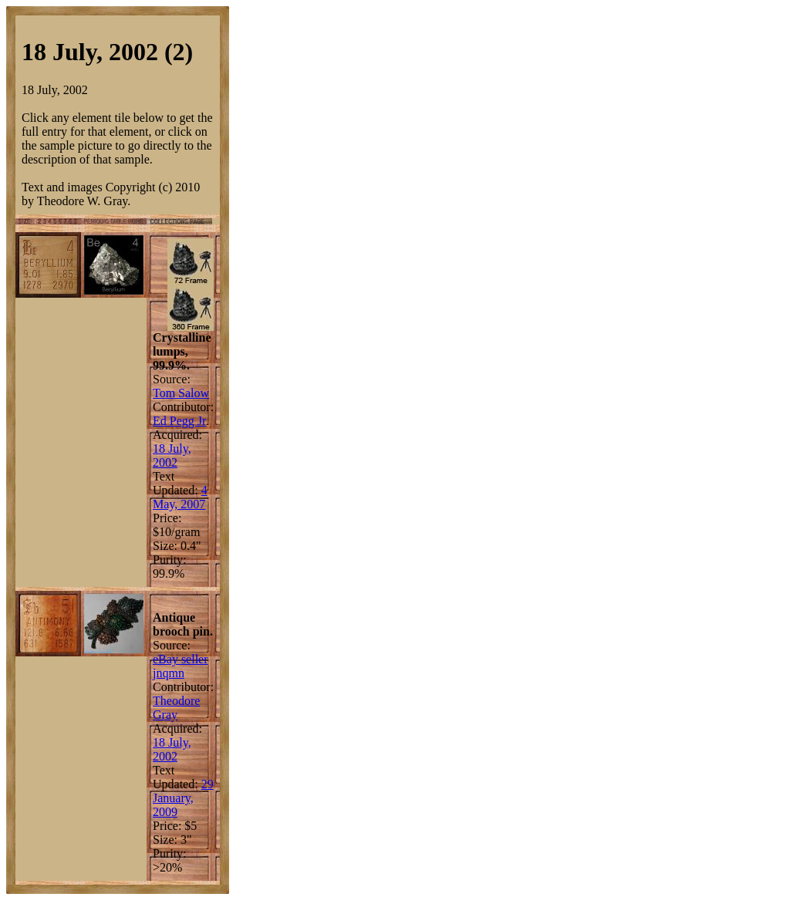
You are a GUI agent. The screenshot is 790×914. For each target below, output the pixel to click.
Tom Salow (181, 393)
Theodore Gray (176, 707)
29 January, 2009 (183, 797)
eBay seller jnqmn (180, 666)
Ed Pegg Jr (179, 420)
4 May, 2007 (180, 497)
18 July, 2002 (172, 455)
